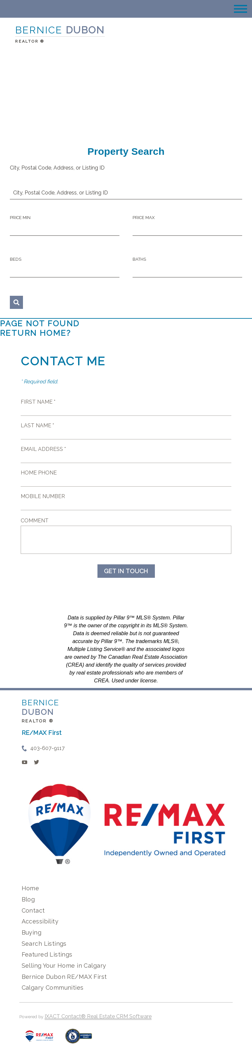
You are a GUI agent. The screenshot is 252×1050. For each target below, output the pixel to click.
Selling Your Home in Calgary (64, 965)
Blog (28, 899)
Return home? (35, 333)
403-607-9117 (47, 748)
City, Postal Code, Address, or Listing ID (57, 168)
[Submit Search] (16, 302)
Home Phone (39, 473)
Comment (35, 520)
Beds (15, 259)
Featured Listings (47, 954)
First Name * (38, 402)
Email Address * (43, 449)
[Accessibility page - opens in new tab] (78, 1039)
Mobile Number (43, 496)
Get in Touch (126, 571)
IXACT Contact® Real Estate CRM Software (98, 1016)
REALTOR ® (38, 720)
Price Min (20, 217)
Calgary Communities (53, 987)
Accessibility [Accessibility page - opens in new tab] (40, 921)
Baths (139, 259)
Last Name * (37, 425)
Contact (33, 910)
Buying (32, 932)
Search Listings (44, 943)
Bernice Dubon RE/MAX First (64, 976)
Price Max (144, 217)
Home (30, 888)
